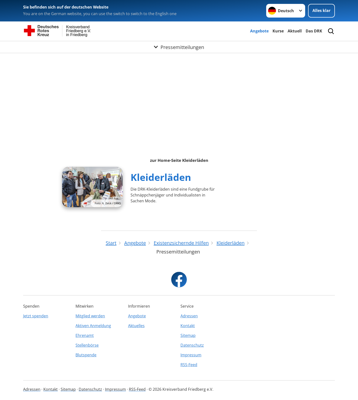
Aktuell (295, 31)
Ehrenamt (84, 335)
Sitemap (188, 335)
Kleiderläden (161, 177)
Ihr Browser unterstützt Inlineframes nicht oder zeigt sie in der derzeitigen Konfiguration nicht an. (179, 98)
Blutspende (85, 355)
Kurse (278, 31)
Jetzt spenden (35, 316)
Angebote (259, 31)
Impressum (190, 355)
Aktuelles (136, 325)
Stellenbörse (87, 345)
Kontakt (187, 325)
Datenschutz (192, 345)
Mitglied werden (90, 316)
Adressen (189, 316)
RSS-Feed (188, 364)
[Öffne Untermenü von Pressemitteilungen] (179, 47)
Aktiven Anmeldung (93, 325)
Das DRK (314, 31)
